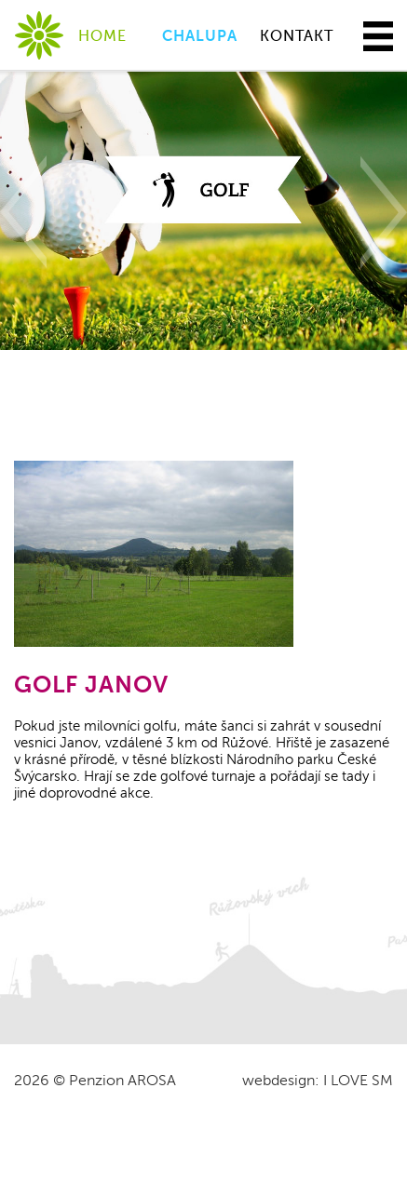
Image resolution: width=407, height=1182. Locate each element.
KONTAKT (296, 36)
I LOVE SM (358, 1080)
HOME (102, 36)
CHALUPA (199, 36)
